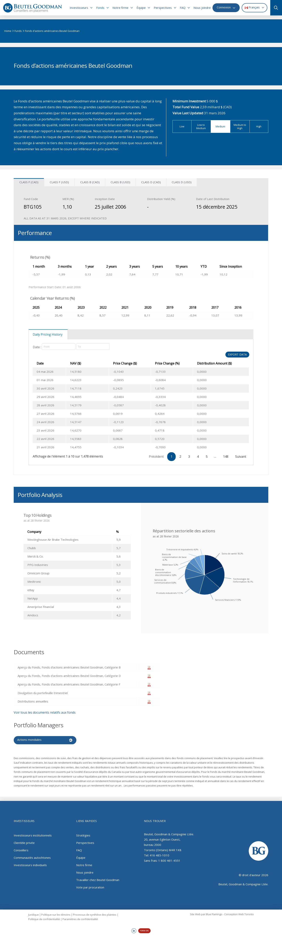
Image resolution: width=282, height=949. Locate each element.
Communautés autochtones (32, 855)
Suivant (240, 456)
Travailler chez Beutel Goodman (97, 877)
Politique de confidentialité (44, 916)
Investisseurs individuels (30, 862)
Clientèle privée (24, 840)
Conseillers (21, 847)
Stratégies (83, 832)
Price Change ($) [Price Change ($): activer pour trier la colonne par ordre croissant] (113, 363)
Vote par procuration (90, 884)
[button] (274, 8)
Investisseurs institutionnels (33, 832)
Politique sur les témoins (55, 911)
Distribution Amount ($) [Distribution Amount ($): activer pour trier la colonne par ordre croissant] (210, 363)
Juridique (33, 911)
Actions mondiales (29, 740)
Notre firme (84, 862)
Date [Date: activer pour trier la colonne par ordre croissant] (40, 363)
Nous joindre (84, 869)
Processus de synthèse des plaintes (94, 911)
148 (225, 456)
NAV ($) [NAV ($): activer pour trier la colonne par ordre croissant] (78, 363)
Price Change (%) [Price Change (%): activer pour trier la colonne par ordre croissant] (158, 363)
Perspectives (85, 840)
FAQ (79, 847)
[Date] (58, 346)
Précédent (156, 456)
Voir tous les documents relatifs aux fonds (45, 712)
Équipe (80, 855)
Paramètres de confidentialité (80, 916)
